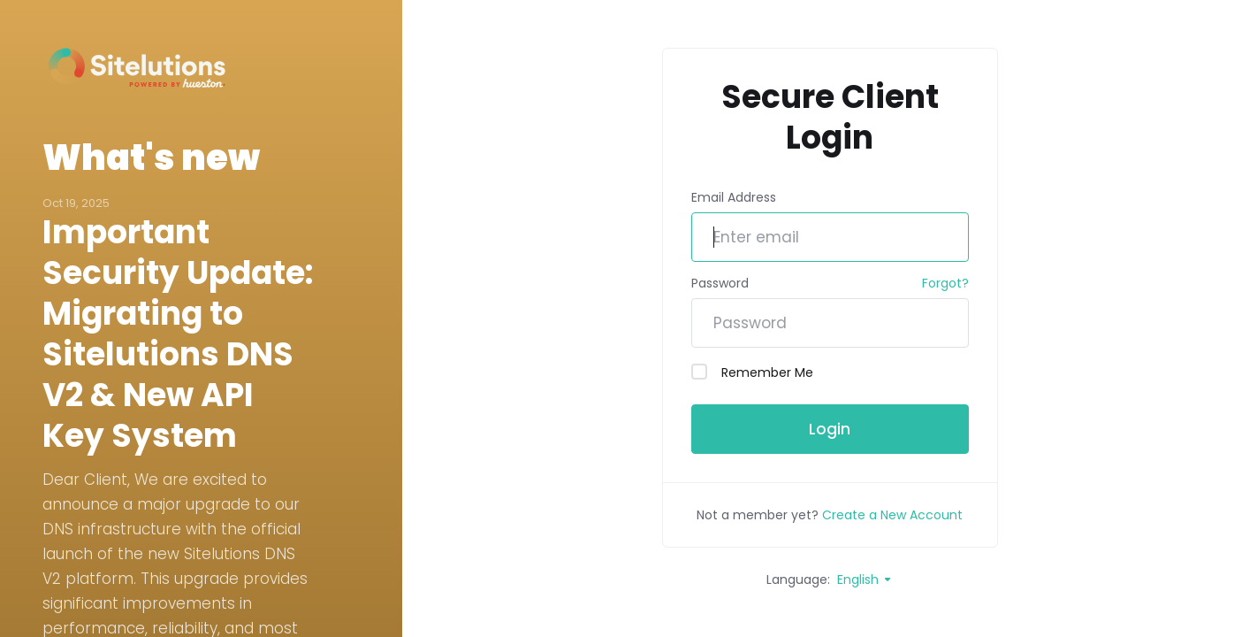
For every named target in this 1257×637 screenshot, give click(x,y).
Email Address (733, 197)
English (865, 579)
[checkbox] (699, 372)
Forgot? (945, 283)
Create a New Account (892, 515)
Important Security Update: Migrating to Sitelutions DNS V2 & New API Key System (177, 334)
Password (720, 283)
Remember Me (752, 372)
